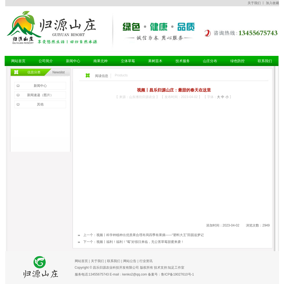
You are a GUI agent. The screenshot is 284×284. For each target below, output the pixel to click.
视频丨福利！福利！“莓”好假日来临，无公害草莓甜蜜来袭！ (140, 242)
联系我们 (113, 261)
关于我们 (254, 3)
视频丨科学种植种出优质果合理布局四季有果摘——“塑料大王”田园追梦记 (150, 235)
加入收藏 (272, 3)
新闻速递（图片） (40, 95)
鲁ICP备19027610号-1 (177, 274)
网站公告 (129, 261)
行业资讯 (146, 261)
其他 (40, 104)
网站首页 (81, 261)
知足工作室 (176, 267)
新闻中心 (40, 86)
